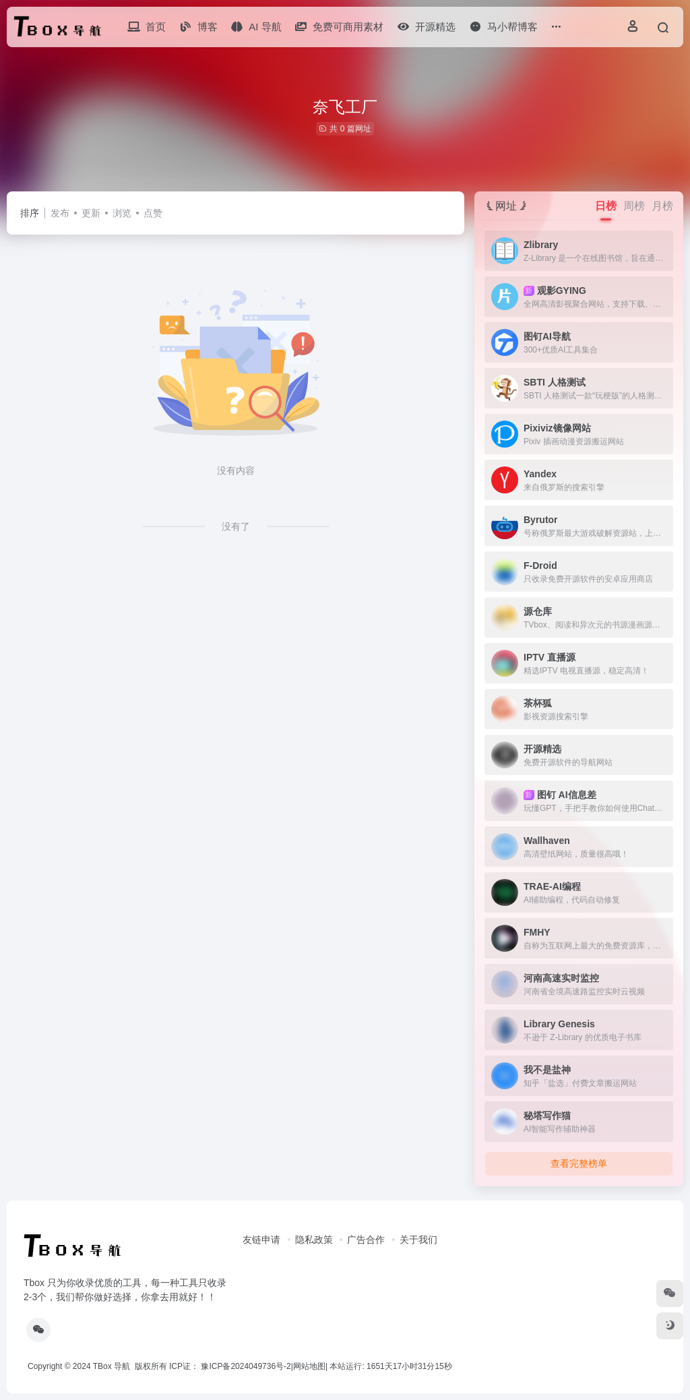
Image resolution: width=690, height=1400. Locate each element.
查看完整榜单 (579, 1163)
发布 (60, 213)
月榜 (662, 206)
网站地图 (309, 1366)
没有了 (236, 526)
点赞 (153, 213)
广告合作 (366, 1239)
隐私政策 (314, 1239)
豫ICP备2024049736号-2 (245, 1366)
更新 (91, 213)
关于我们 (418, 1239)
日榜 (606, 206)
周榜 (634, 206)
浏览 (122, 213)
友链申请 (261, 1239)
